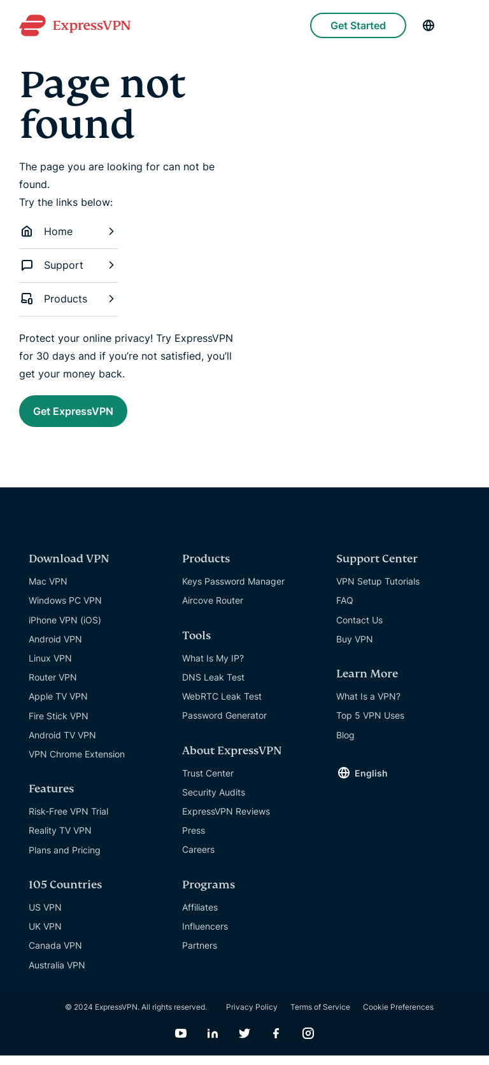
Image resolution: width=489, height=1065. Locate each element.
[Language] (428, 25)
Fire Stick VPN (59, 725)
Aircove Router (212, 609)
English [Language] (371, 782)
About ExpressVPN (232, 760)
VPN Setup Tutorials (378, 590)
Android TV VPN (62, 744)
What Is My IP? (213, 667)
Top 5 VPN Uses (370, 724)
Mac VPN (48, 590)
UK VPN (45, 935)
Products (68, 298)
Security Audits (213, 801)
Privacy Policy (252, 1016)
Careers (198, 858)
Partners (199, 954)
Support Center (377, 568)
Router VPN (53, 686)
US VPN (45, 916)
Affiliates (200, 916)
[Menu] (463, 25)
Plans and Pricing (65, 859)
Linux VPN (50, 667)
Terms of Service (320, 1016)
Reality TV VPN (60, 839)
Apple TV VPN (58, 705)
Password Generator (224, 724)
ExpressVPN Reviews (226, 820)
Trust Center (208, 782)
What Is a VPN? (368, 705)
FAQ (344, 609)
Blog (345, 744)
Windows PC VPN (65, 609)
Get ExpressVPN (93, 414)
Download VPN (69, 568)
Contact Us (359, 629)
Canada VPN (55, 954)
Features (51, 798)
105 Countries (65, 894)
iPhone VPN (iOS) (65, 629)
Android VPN (55, 648)
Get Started (358, 25)
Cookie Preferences (398, 1016)
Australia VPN (57, 974)
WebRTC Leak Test (222, 705)
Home (68, 231)
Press (193, 839)
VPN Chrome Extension (77, 763)
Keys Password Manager (233, 590)
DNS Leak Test (213, 686)
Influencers (205, 935)
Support (68, 265)
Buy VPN (354, 648)
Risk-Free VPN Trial (68, 820)
